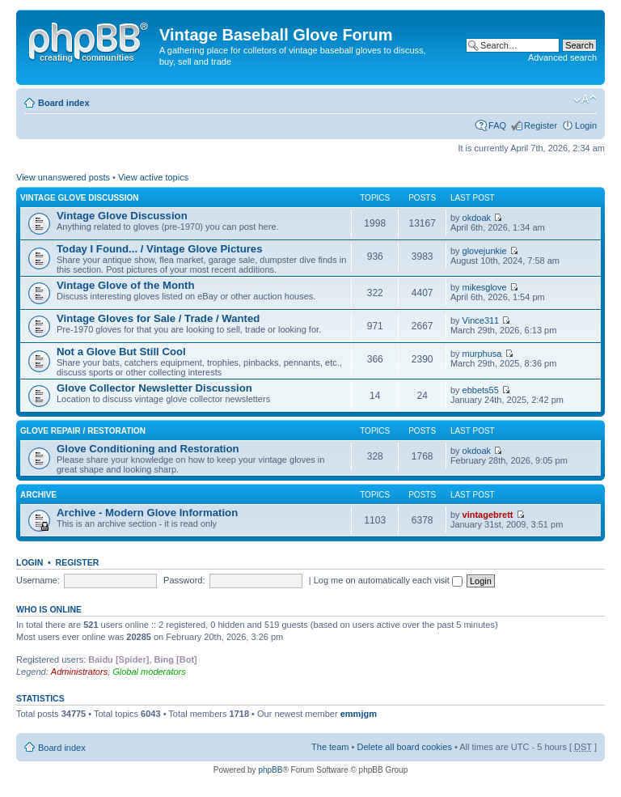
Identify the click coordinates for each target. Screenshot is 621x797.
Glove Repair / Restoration (83, 430)
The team (330, 747)
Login (586, 125)
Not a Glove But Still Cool (121, 352)
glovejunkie (485, 251)
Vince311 (481, 320)
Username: (38, 580)
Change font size (585, 99)
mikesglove (485, 287)
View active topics (153, 177)
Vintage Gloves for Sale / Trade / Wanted (158, 318)
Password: (184, 580)
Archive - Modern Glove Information (147, 513)
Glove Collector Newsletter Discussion (154, 388)
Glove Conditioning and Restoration (148, 449)
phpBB (270, 769)
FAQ (497, 125)
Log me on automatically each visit (388, 580)
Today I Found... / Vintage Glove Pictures (160, 249)
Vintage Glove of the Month (125, 285)
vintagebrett (488, 514)
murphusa (482, 353)
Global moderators (149, 671)
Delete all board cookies (404, 747)
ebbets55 (481, 390)
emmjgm (358, 714)
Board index (64, 103)
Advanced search (562, 57)
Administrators (79, 671)
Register (540, 125)
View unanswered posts (63, 177)
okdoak (477, 218)
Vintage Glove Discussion (79, 197)
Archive (38, 494)
